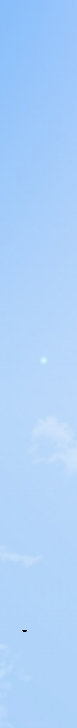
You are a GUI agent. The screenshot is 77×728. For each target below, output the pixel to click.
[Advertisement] (38, 22)
